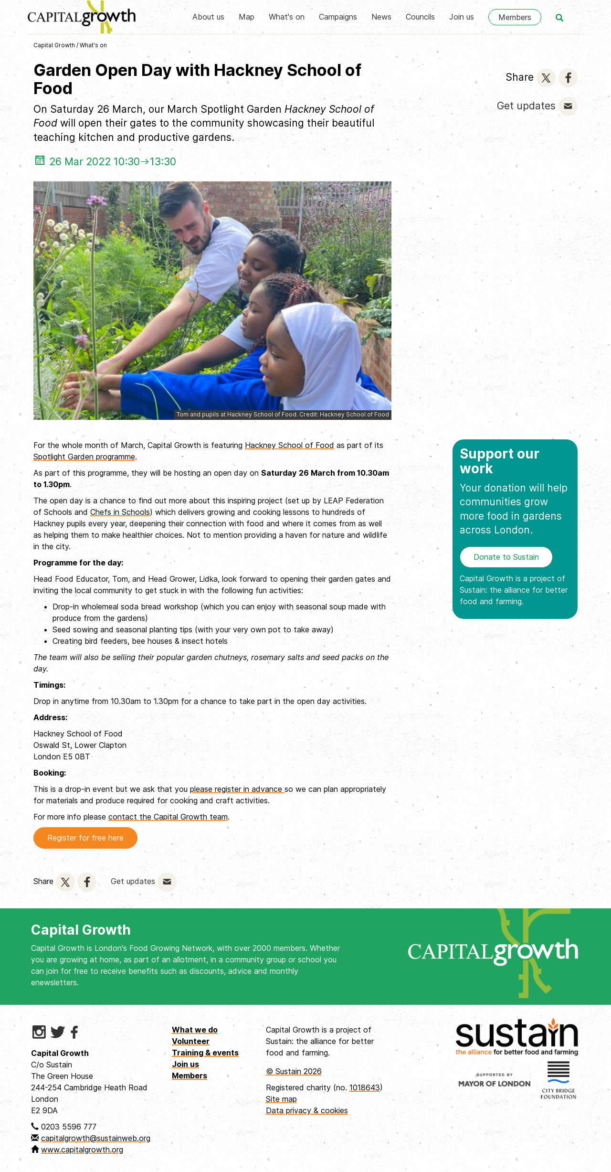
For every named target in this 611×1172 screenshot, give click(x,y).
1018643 (364, 1087)
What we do (195, 1029)
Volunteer (191, 1041)
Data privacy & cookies (307, 1110)
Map (246, 16)
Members (514, 17)
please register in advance (237, 789)
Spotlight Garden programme (84, 456)
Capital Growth (54, 45)
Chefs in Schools (120, 512)
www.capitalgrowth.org (82, 1149)
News (381, 16)
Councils (420, 16)
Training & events (205, 1052)
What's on (287, 16)
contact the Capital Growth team (168, 816)
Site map (281, 1099)
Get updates (526, 106)
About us (208, 16)
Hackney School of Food (289, 445)
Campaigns (338, 16)
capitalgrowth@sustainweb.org (95, 1138)
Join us (461, 16)
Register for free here (85, 837)
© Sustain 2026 (294, 1071)
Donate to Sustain (506, 557)
